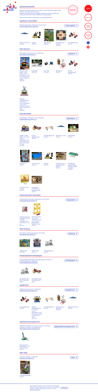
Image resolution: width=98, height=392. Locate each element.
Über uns (88, 17)
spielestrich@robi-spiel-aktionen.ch (28, 290)
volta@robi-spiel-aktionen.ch (27, 358)
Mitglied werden (88, 26)
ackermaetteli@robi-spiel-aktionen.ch (29, 26)
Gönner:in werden (88, 35)
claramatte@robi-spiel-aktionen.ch (28, 200)
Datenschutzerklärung (35, 389)
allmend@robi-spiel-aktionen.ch (28, 54)
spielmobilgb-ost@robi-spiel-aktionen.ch (30, 328)
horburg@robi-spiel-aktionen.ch (28, 234)
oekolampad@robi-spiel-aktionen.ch (29, 262)
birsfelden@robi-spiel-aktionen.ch (28, 119)
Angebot (88, 8)
